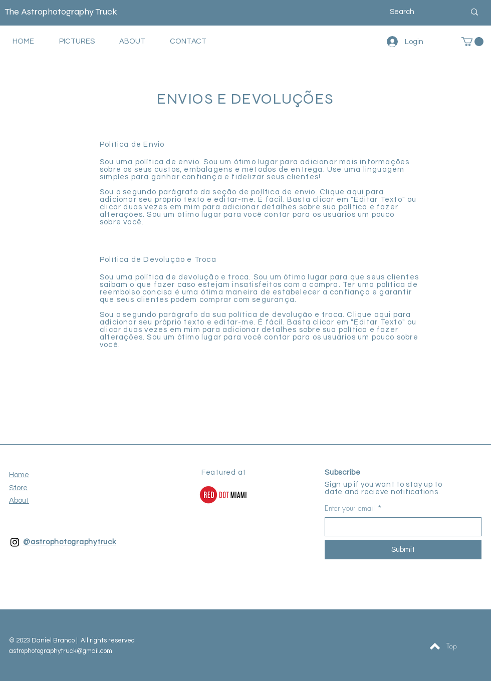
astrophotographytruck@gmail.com (60, 650)
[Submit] (403, 549)
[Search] (420, 12)
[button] (472, 41)
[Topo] (435, 646)
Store (18, 488)
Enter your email (350, 508)
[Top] (451, 646)
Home (19, 475)
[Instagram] (15, 542)
